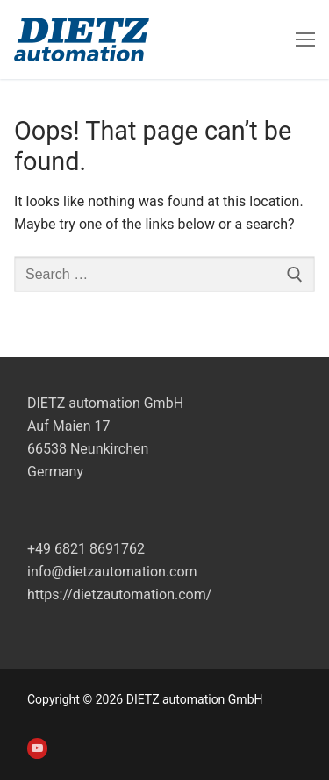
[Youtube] (37, 748)
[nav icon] (305, 39)
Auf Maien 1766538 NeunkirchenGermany (87, 449)
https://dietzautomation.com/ (119, 594)
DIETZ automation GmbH (105, 403)
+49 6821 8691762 (86, 548)
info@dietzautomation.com (112, 571)
